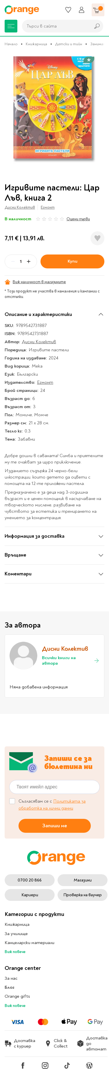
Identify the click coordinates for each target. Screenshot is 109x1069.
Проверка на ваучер (82, 895)
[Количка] (98, 9)
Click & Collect (56, 1043)
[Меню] (11, 26)
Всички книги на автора (70, 660)
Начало (11, 43)
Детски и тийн (68, 43)
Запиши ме (54, 825)
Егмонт (48, 207)
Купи (72, 261)
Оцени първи (78, 219)
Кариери (29, 895)
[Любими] (68, 10)
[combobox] (55, 26)
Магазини (83, 880)
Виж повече (15, 951)
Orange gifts (17, 996)
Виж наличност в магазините (35, 282)
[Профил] (81, 10)
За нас (11, 978)
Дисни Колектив (20, 207)
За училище (16, 934)
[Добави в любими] (97, 238)
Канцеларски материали (29, 943)
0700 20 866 (30, 880)
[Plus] (28, 261)
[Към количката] (98, 9)
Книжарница (36, 43)
